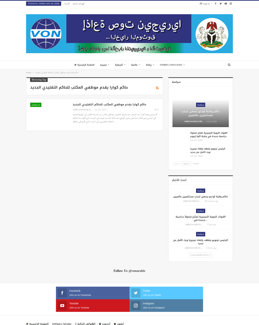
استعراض (35, 105)
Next (186, 163)
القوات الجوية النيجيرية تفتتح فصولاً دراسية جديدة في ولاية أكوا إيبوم (208, 134)
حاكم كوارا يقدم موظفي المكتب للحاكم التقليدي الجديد (109, 104)
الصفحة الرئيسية (83, 65)
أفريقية (119, 65)
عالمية (134, 65)
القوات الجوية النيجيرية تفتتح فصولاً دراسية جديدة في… (201, 218)
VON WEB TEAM (224, 319)
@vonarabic (137, 271)
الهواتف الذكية (79, 3)
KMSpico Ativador (62, 311)
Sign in (205, 3)
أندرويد (104, 311)
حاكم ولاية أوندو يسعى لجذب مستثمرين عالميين (200, 113)
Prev (177, 163)
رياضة (150, 65)
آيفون (119, 311)
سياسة (200, 105)
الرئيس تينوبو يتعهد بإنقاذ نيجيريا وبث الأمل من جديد (207, 150)
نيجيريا (102, 65)
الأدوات (67, 3)
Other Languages (172, 65)
